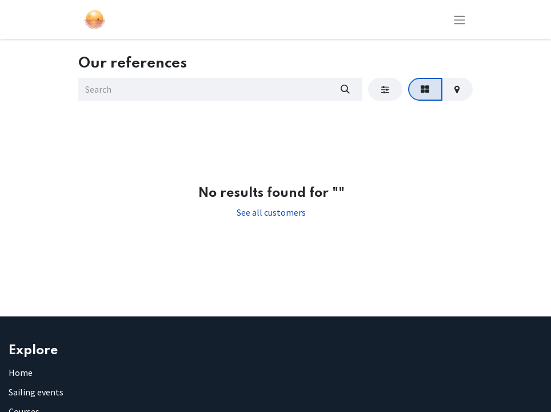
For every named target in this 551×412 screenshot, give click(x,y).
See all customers (271, 212)
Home (21, 372)
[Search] (345, 89)
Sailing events (36, 392)
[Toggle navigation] (459, 19)
